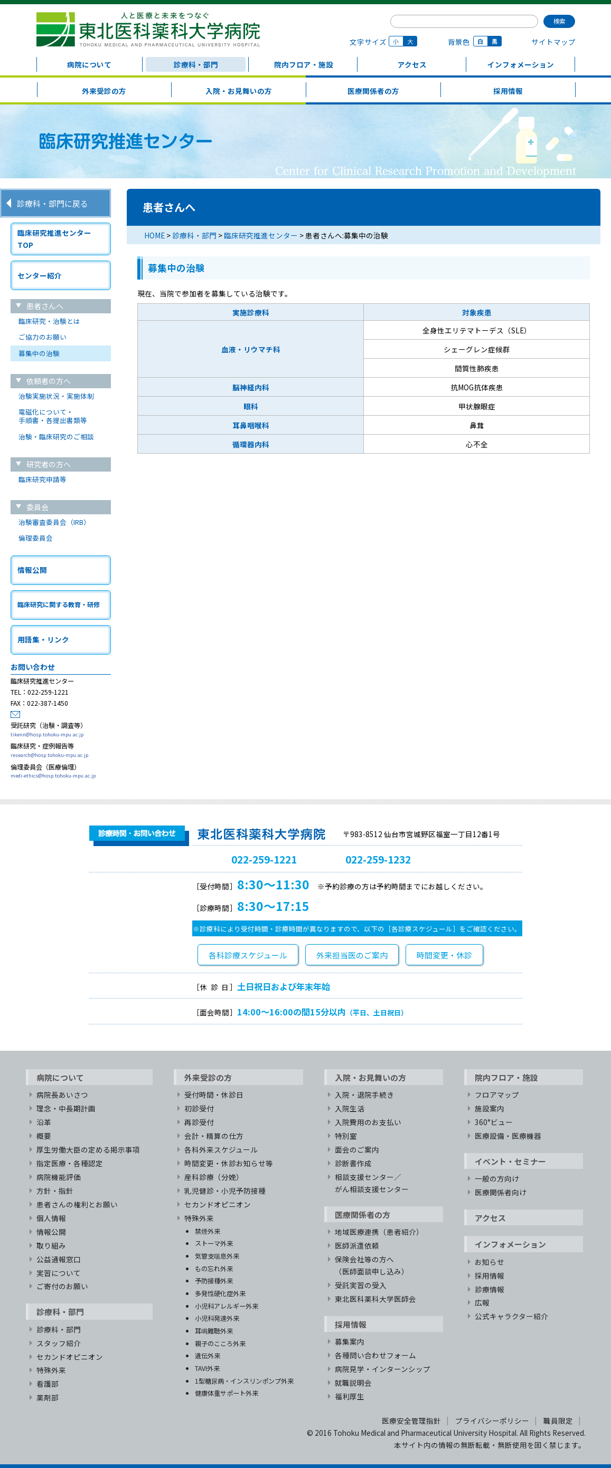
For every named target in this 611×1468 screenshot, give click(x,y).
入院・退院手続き (364, 1094)
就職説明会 (353, 1382)
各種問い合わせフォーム (375, 1355)
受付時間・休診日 (213, 1094)
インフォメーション (520, 64)
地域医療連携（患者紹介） (379, 1231)
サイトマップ (553, 41)
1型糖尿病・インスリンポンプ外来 (244, 1380)
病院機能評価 (58, 1177)
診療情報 (489, 1289)
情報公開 (32, 569)
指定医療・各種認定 (69, 1163)
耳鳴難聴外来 (214, 1330)
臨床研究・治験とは (49, 321)
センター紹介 (39, 275)
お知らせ (489, 1261)
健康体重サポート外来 (226, 1392)
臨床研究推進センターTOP (54, 238)
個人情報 (51, 1218)
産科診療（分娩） (213, 1177)
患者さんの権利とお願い (77, 1204)
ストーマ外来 (214, 1243)
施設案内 (489, 1108)
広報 (482, 1302)
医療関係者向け (501, 1192)
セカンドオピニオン (69, 1356)
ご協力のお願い (42, 337)
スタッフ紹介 (58, 1343)
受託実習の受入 (361, 1285)
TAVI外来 (207, 1368)
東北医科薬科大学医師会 (375, 1298)
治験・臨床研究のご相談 (56, 436)
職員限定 (558, 1420)
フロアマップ (497, 1094)
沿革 (43, 1122)
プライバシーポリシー (492, 1420)
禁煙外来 (207, 1230)
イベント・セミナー (510, 1161)
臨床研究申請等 (42, 479)
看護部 (47, 1383)
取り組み (51, 1245)
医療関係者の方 (373, 90)
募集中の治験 (39, 353)
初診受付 (199, 1108)
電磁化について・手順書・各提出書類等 (52, 416)
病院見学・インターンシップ (382, 1369)
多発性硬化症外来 (220, 1293)
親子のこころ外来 (220, 1343)
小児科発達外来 (217, 1317)
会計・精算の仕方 (213, 1135)
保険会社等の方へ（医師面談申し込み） (372, 1265)
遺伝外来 (207, 1355)
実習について (58, 1273)
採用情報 (508, 90)
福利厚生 (349, 1396)
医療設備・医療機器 (508, 1135)
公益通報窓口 (58, 1259)
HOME (154, 235)
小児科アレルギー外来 (226, 1305)
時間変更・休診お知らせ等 (228, 1163)
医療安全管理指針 (411, 1420)
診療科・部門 (196, 64)
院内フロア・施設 (303, 64)
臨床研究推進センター (261, 235)
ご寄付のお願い (62, 1286)
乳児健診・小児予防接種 (225, 1190)
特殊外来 (51, 1370)
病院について (89, 64)
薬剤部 (47, 1397)
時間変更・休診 (444, 955)
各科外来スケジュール (221, 1149)
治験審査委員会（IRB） (54, 522)
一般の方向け (497, 1178)
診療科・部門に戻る (52, 203)
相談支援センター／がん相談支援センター (372, 1183)
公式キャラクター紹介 (511, 1316)
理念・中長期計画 (66, 1108)
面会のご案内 (357, 1149)
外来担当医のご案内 (352, 955)
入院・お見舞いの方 (238, 90)
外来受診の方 (104, 90)
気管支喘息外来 (217, 1255)
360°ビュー (494, 1122)
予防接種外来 (214, 1280)
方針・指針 (54, 1190)
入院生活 (349, 1108)
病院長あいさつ (62, 1094)
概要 (43, 1135)
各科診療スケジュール (248, 955)
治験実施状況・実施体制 (56, 396)
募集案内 (349, 1341)
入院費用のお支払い (368, 1122)
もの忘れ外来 (214, 1268)
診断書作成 (353, 1163)
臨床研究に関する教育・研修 (58, 604)
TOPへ (480, 1037)
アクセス (412, 64)
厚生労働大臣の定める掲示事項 (88, 1149)
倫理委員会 (35, 538)
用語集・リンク (43, 639)
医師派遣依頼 (357, 1245)
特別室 (346, 1135)
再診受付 (199, 1122)
